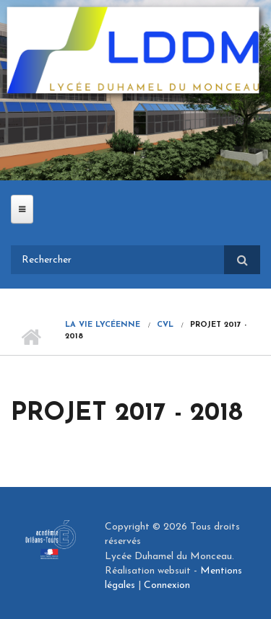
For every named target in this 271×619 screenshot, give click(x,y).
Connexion (167, 585)
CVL (165, 325)
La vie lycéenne (102, 325)
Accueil (31, 337)
